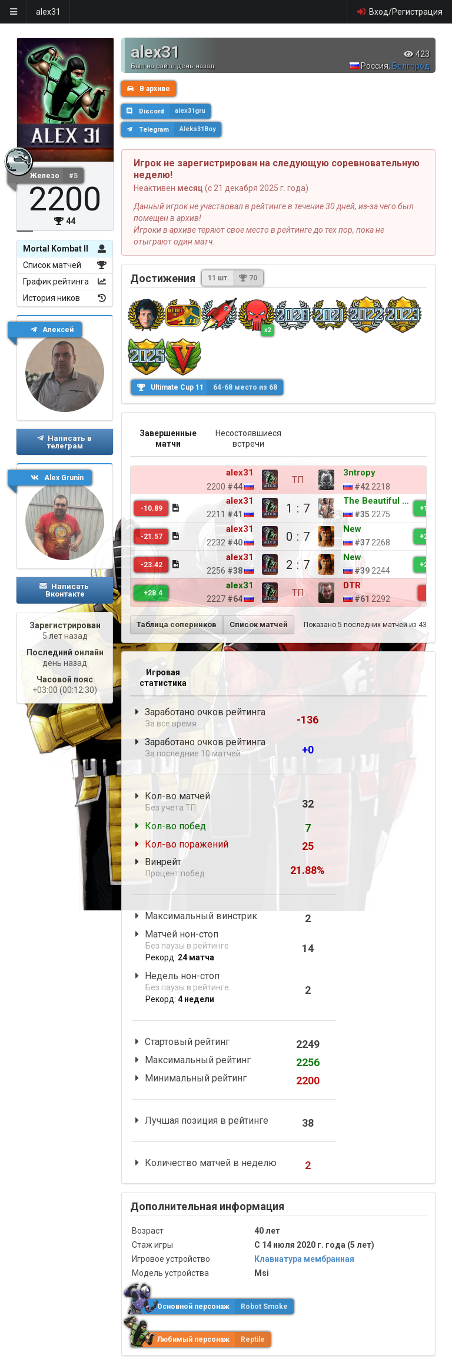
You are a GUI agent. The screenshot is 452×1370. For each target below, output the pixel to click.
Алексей (52, 330)
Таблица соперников (177, 624)
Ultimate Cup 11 (210, 387)
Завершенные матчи (168, 438)
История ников (65, 298)
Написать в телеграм (64, 442)
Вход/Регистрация (399, 11)
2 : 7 (256, 565)
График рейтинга (65, 281)
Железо (57, 175)
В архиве (148, 89)
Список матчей (65, 265)
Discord (169, 111)
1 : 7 (256, 508)
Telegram (174, 129)
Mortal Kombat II (65, 248)
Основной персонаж (212, 1306)
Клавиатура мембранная (304, 1259)
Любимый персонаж (201, 1339)
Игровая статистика (163, 678)
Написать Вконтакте (64, 590)
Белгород (411, 66)
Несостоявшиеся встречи (248, 438)
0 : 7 (256, 536)
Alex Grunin (57, 478)
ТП (256, 479)
